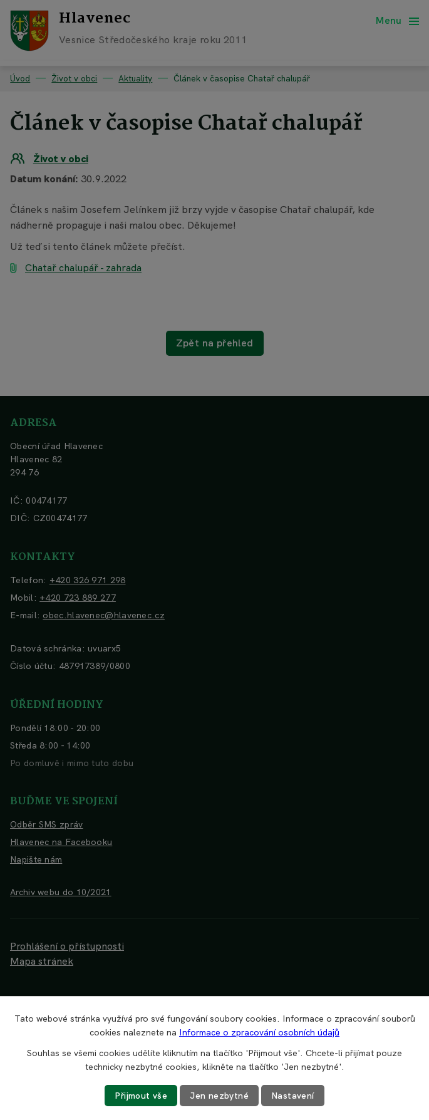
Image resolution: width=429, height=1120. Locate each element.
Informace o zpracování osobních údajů (259, 1032)
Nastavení (292, 1095)
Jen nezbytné (219, 1095)
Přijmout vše (141, 1095)
